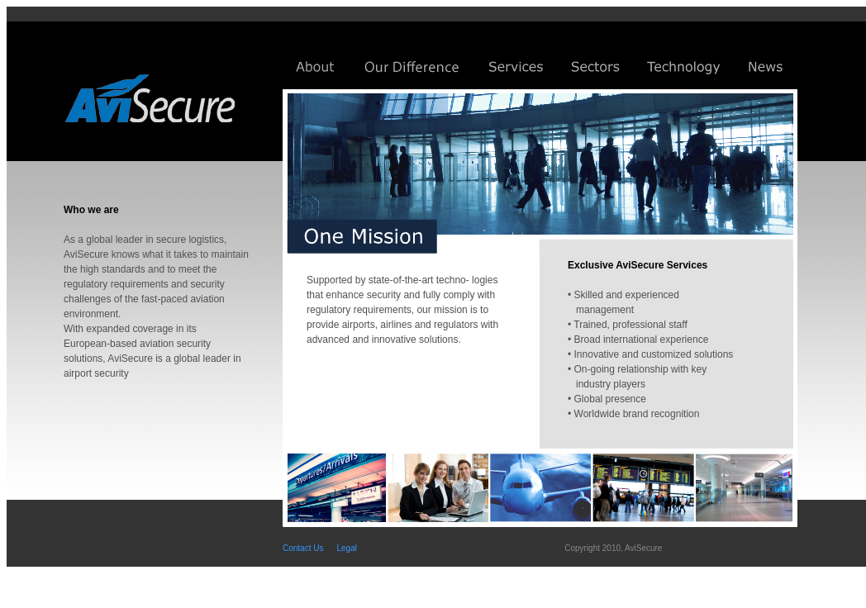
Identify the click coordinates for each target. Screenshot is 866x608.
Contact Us (303, 548)
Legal (346, 548)
